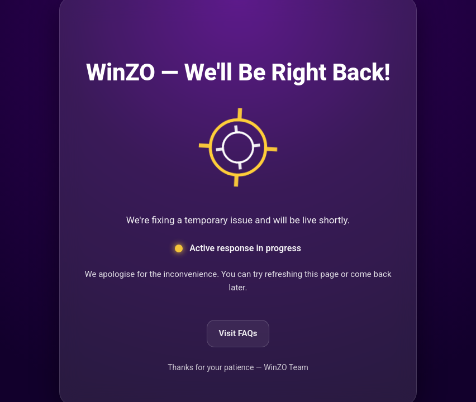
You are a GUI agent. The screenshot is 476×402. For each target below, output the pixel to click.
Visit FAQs (237, 333)
